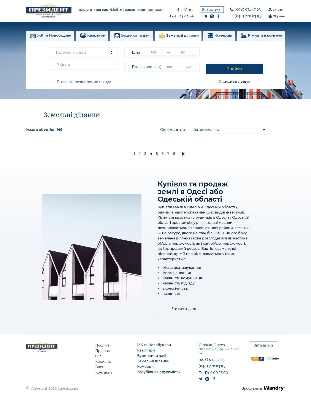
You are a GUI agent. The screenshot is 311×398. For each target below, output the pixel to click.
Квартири (146, 352)
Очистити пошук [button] (234, 81)
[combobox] (83, 52)
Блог (141, 10)
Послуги (85, 10)
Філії (114, 10)
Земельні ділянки (153, 362)
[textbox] (64, 65)
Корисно (127, 10)
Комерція (146, 368)
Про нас (101, 10)
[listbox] (230, 129)
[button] (83, 82)
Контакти (155, 10)
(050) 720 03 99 (248, 16)
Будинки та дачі (151, 357)
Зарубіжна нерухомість (158, 373)
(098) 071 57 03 (248, 9)
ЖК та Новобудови (154, 346)
